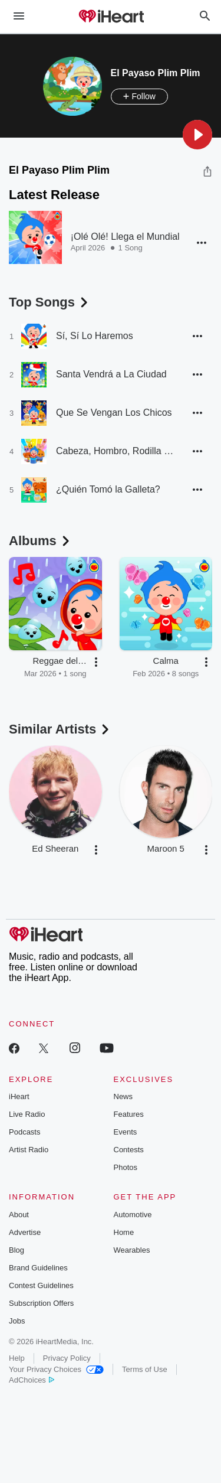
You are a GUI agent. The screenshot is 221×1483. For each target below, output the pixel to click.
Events (125, 1131)
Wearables (132, 1250)
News (123, 1096)
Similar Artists (60, 729)
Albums (40, 540)
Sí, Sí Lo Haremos (94, 336)
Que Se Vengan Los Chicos (114, 413)
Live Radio (27, 1114)
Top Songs (49, 302)
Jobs (17, 1320)
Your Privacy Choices (56, 1369)
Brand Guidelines (38, 1267)
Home (124, 1232)
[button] (197, 134)
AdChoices (31, 1380)
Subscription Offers (41, 1303)
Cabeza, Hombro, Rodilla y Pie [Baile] (115, 451)
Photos (125, 1167)
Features (129, 1114)
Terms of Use (144, 1369)
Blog (16, 1250)
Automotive (133, 1214)
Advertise (25, 1232)
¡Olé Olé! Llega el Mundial (125, 237)
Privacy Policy (67, 1358)
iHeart (19, 1096)
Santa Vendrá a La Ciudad (111, 374)
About (19, 1214)
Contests (129, 1149)
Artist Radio (28, 1149)
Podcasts (24, 1131)
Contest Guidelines (41, 1285)
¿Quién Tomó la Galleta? (108, 489)
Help (17, 1358)
